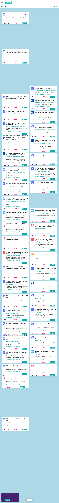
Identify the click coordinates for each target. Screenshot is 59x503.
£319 (15, 36)
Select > (24, 23)
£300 (43, 96)
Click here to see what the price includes (13, 20)
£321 (43, 25)
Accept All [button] (8, 500)
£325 (43, 235)
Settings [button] (3, 500)
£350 (15, 319)
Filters (56, 6)
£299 (15, 23)
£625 (43, 362)
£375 (15, 234)
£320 (43, 41)
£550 (15, 208)
